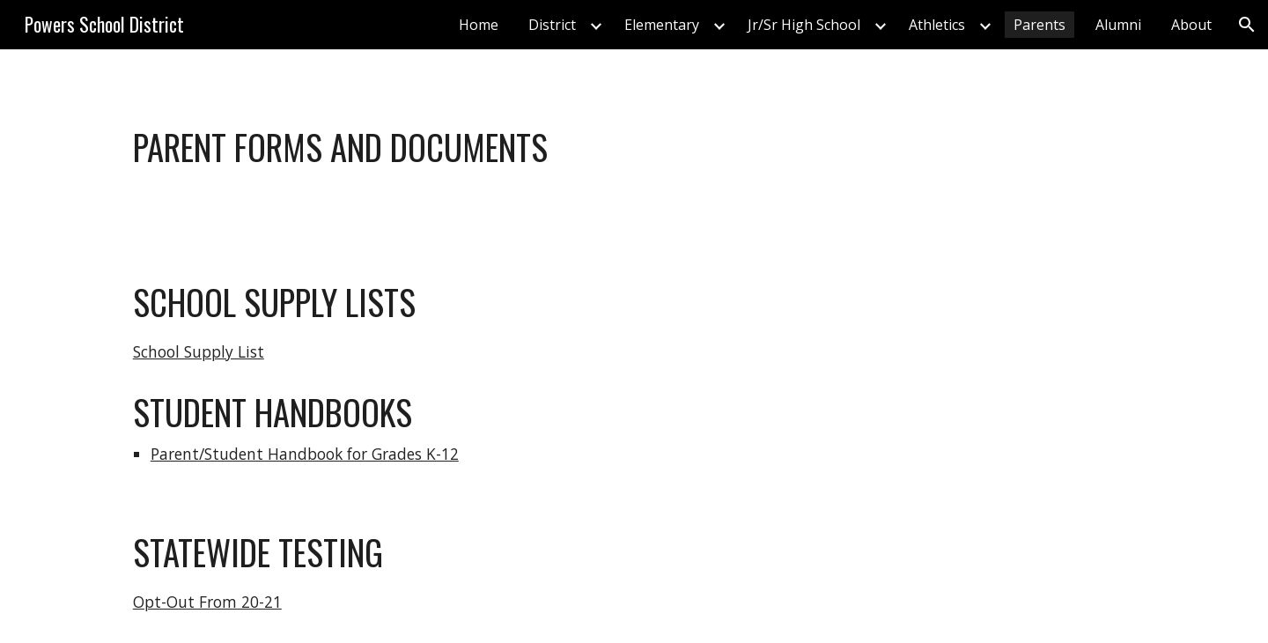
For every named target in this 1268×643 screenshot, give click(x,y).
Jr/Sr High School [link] (804, 24)
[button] (1247, 25)
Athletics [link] (937, 24)
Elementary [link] (661, 24)
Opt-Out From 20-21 (207, 601)
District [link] (552, 24)
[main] (634, 147)
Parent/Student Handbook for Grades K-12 (305, 453)
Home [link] (478, 24)
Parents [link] (1039, 24)
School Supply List (198, 351)
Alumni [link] (1118, 24)
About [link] (1191, 24)
